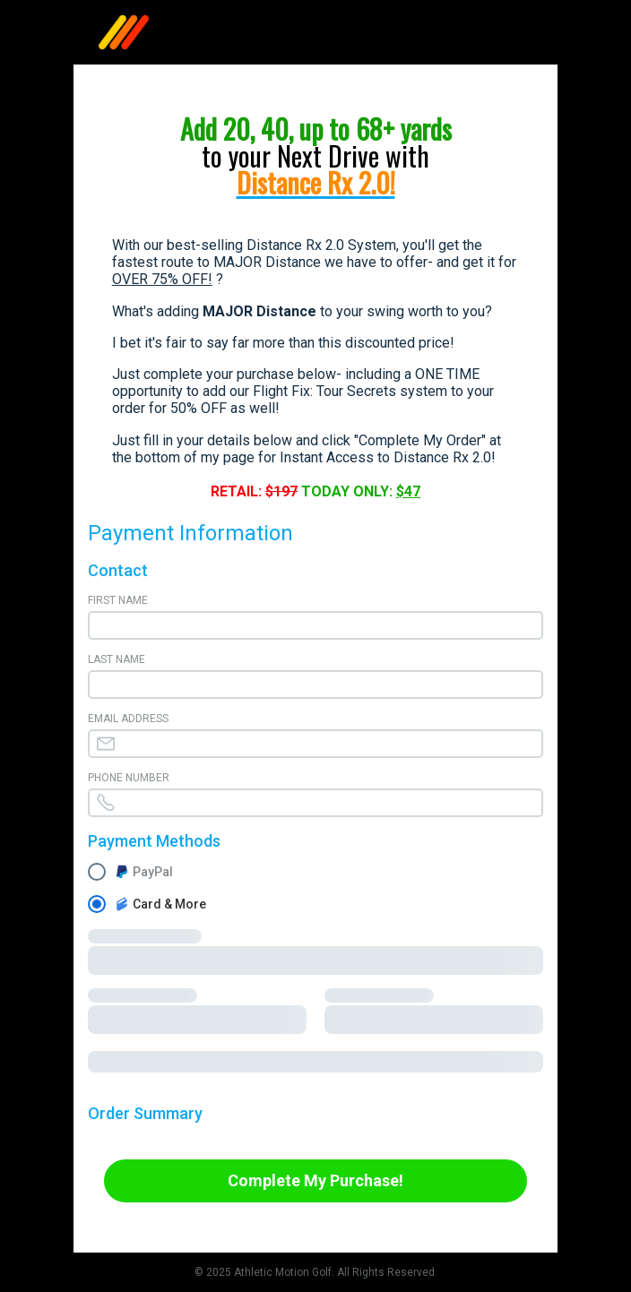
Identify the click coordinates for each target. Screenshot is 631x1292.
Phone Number (128, 777)
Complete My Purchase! (315, 1180)
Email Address (128, 718)
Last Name (116, 659)
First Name (118, 600)
